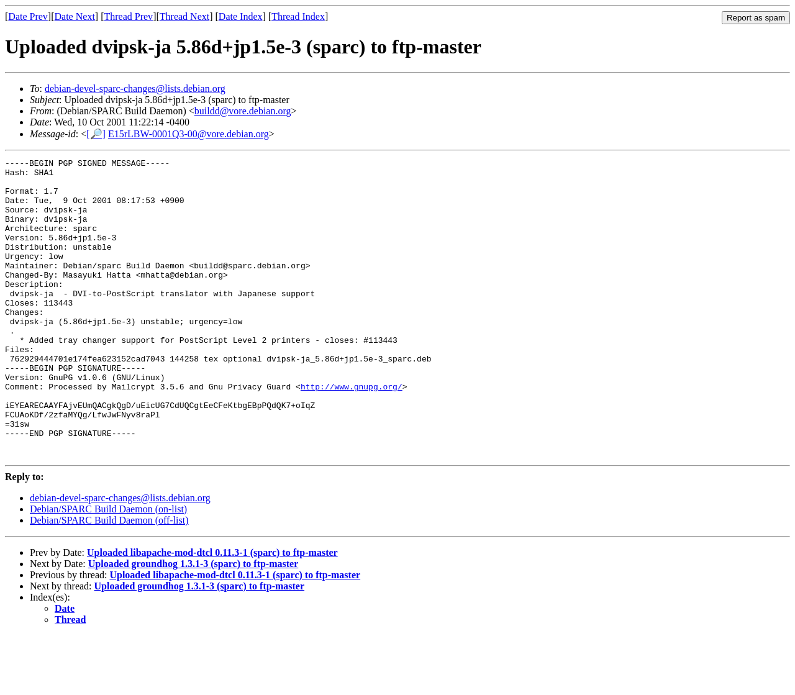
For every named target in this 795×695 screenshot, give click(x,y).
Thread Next (184, 16)
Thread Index (298, 16)
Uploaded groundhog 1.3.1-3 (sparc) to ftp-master (193, 623)
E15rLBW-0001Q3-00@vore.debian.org (188, 134)
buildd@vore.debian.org (242, 111)
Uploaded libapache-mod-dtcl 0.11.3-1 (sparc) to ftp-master (212, 612)
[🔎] (96, 134)
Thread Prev (128, 16)
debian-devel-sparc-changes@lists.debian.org (135, 88)
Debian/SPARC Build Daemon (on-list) (108, 568)
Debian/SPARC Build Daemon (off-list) (109, 580)
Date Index (241, 16)
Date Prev (28, 16)
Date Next (75, 16)
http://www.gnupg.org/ (351, 432)
